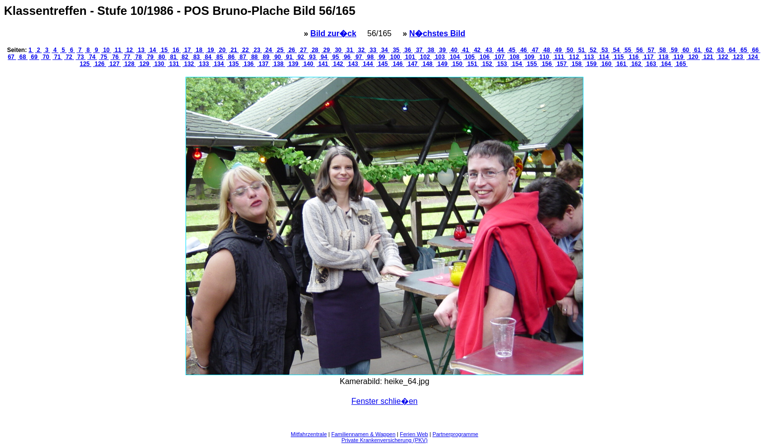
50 (570, 50)
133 (204, 63)
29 (326, 50)
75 (104, 57)
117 (648, 57)
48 (547, 50)
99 (382, 57)
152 (487, 63)
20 (222, 50)
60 (686, 50)
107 (500, 57)
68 (23, 57)
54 (616, 50)
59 (674, 50)
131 (174, 63)
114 (604, 57)
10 (106, 50)
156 (547, 63)
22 (246, 50)
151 (472, 63)
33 (373, 50)
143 (353, 63)
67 (12, 57)
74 (92, 57)
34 (384, 50)
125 (85, 63)
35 (396, 50)
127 (114, 63)
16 (176, 50)
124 (753, 57)
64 (732, 50)
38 (431, 50)
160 (606, 63)
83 (196, 57)
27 (303, 50)
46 (523, 50)
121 (708, 57)
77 (127, 57)
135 (234, 63)
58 (663, 50)
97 (359, 57)
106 (484, 57)
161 (621, 63)
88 (254, 57)
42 (477, 50)
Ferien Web (414, 434)
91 (289, 57)
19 (211, 50)
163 (651, 63)
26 (292, 50)
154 (517, 63)
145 (382, 63)
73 (80, 57)
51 (581, 50)
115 (619, 57)
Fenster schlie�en (384, 401)
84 (208, 57)
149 (442, 63)
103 (440, 57)
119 (678, 57)
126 (99, 63)
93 (313, 57)
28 (315, 50)
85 (220, 57)
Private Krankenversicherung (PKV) (384, 440)
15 (164, 50)
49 (558, 50)
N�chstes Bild (437, 33)
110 (544, 57)
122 (723, 57)
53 (605, 50)
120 (693, 57)
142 (338, 63)
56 (639, 50)
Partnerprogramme (455, 434)
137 (263, 63)
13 (141, 50)
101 (410, 57)
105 (469, 57)
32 (361, 50)
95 (335, 57)
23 (257, 50)
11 (118, 50)
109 (529, 57)
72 (69, 57)
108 (514, 57)
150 (457, 63)
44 (501, 50)
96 (347, 57)
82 (185, 57)
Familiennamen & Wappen (363, 434)
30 (338, 50)
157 (562, 63)
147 (412, 63)
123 (738, 57)
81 (173, 57)
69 (34, 57)
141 (323, 63)
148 (427, 63)
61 (698, 50)
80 (162, 57)
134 (219, 63)
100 (395, 57)
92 (301, 57)
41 (466, 50)
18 (199, 50)
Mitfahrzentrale (309, 434)
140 (308, 63)
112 (574, 57)
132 (189, 63)
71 (58, 57)
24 (268, 50)
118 (663, 57)
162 (636, 63)
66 (755, 50)
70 (46, 57)
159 (591, 63)
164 (666, 63)
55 (628, 50)
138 (278, 63)
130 (159, 63)
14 (153, 50)
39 (443, 50)
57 (651, 50)
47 (535, 50)
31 (350, 50)
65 (744, 50)
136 (249, 63)
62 (709, 50)
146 (397, 63)
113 (589, 57)
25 (280, 50)
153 (502, 63)
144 (368, 63)
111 (559, 57)
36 (408, 50)
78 (138, 57)
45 (512, 50)
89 (266, 57)
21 (234, 50)
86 (231, 57)
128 (129, 63)
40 (454, 50)
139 (293, 63)
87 (243, 57)
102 (425, 57)
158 (576, 63)
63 (720, 50)
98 (370, 57)
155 (532, 63)
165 (681, 63)
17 (187, 50)
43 (489, 50)
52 (593, 50)
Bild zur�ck (333, 33)
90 (278, 57)
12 (129, 50)
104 (454, 57)
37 (419, 50)
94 (324, 57)
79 (150, 57)
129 (144, 63)
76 (116, 57)
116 (634, 57)
